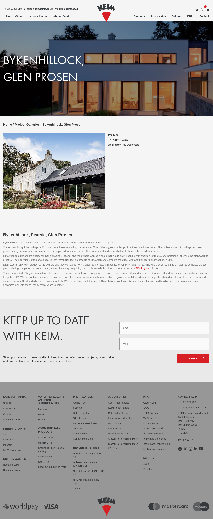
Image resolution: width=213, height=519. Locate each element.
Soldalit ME (9, 398)
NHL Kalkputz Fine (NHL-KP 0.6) (88, 471)
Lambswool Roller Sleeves (122, 408)
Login (146, 453)
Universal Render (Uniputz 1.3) (87, 445)
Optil (5, 424)
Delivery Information (153, 423)
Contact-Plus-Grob (83, 428)
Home (8, 16)
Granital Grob (45, 446)
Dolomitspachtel (81, 402)
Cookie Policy (66, 512)
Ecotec (41, 409)
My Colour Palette (152, 408)
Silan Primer (79, 408)
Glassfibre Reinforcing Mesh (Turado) (123, 435)
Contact (204, 16)
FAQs (191, 16)
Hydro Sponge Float (118, 423)
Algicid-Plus (79, 392)
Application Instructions (155, 438)
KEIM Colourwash (12, 439)
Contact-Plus (80, 423)
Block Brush (114, 413)
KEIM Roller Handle (118, 397)
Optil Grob (43, 451)
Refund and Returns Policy (157, 433)
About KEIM (149, 392)
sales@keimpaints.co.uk (193, 397)
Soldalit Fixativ (45, 427)
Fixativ (41, 404)
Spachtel (77, 397)
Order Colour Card (153, 418)
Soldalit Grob (45, 432)
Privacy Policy (11, 512)
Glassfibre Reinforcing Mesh (123, 428)
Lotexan (42, 399)
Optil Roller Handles (118, 392)
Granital (7, 403)
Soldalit (7, 392)
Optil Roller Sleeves (118, 402)
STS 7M (77, 418)
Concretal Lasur (11, 459)
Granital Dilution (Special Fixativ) (51, 439)
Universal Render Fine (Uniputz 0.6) (85, 454)
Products (141, 16)
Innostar (7, 434)
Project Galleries (27, 124)
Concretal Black (11, 409)
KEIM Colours (150, 402)
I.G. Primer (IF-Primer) (85, 413)
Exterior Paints (39, 16)
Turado (77, 478)
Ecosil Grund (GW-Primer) (52, 456)
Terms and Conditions (154, 428)
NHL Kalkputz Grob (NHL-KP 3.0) (88, 462)
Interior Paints (63, 16)
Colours (178, 16)
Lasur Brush (114, 418)
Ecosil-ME (8, 429)
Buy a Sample (150, 413)
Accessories (160, 16)
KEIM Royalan (142, 258)
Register (147, 458)
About (20, 16)
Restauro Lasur (11, 454)
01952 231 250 (188, 391)
